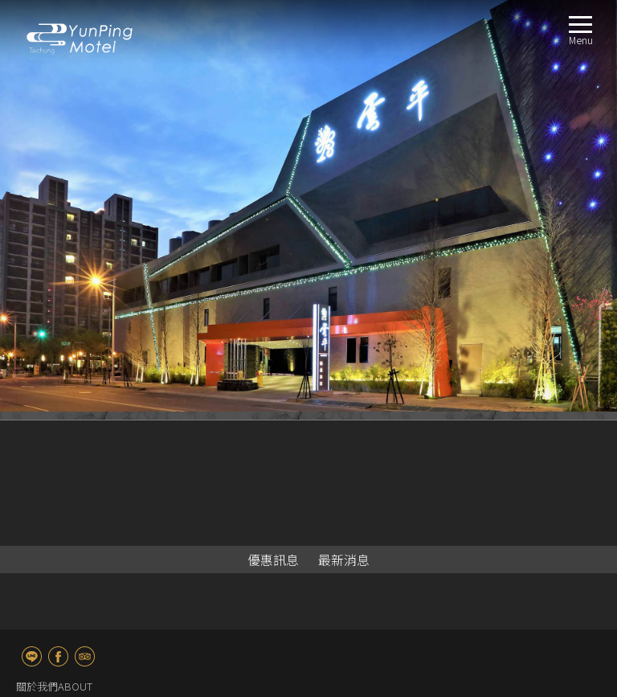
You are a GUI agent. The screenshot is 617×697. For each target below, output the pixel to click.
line (32, 656)
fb (58, 656)
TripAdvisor (85, 656)
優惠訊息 (273, 559)
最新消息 (344, 559)
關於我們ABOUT (54, 686)
